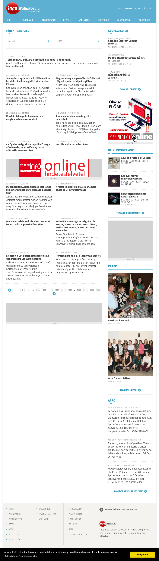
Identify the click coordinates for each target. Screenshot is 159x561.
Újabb (10, 290)
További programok (128, 213)
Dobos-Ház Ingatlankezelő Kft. (126, 58)
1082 (92, 290)
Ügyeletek (14, 534)
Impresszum (75, 519)
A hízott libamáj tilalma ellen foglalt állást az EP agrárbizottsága (76, 188)
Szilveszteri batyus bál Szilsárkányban (133, 195)
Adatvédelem (75, 514)
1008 (64, 290)
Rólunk (73, 524)
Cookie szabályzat (78, 534)
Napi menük (84, 20)
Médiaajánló (75, 509)
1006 (51, 290)
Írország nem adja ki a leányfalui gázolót (78, 256)
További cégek (128, 89)
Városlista (42, 8)
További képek (128, 390)
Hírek (9, 20)
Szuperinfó (103, 20)
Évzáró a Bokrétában (119, 378)
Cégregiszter (49, 20)
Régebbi (54, 294)
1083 (98, 290)
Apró (11, 529)
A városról (44, 509)
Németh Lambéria (119, 75)
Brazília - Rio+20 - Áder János (72, 144)
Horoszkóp (14, 539)
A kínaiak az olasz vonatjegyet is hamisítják (73, 117)
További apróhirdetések (128, 491)
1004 (38, 290)
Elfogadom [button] (142, 554)
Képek (66, 20)
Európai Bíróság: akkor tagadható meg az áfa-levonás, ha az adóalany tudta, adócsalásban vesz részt (28, 147)
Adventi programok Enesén (136, 158)
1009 (70, 290)
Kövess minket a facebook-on (121, 510)
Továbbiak (144, 20)
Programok (28, 20)
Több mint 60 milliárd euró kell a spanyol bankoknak (38, 60)
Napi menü (44, 519)
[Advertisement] (54, 312)
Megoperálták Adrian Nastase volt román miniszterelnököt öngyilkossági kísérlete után (28, 190)
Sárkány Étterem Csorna (122, 41)
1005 (44, 290)
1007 (57, 290)
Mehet (47, 41)
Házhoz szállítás (47, 514)
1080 (79, 290)
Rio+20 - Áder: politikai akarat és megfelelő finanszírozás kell (24, 117)
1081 (85, 290)
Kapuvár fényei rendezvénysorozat (131, 177)
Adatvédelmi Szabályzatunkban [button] (21, 556)
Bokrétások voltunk (118, 320)
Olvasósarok (124, 20)
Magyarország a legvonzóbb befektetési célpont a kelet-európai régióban (78, 80)
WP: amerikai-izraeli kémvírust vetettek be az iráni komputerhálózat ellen (28, 223)
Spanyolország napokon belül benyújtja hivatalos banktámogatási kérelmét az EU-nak (28, 81)
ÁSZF (71, 529)
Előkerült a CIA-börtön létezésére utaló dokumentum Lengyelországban (27, 257)
